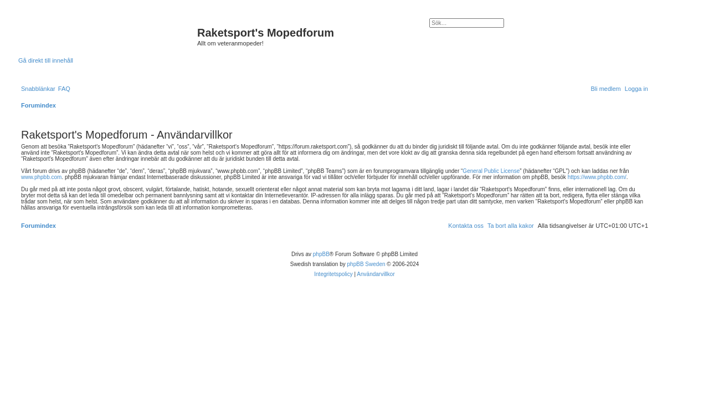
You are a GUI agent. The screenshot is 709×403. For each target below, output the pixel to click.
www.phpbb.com (41, 177)
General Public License (491, 171)
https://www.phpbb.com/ (597, 177)
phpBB (321, 254)
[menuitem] (64, 88)
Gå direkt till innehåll (45, 60)
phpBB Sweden (366, 264)
